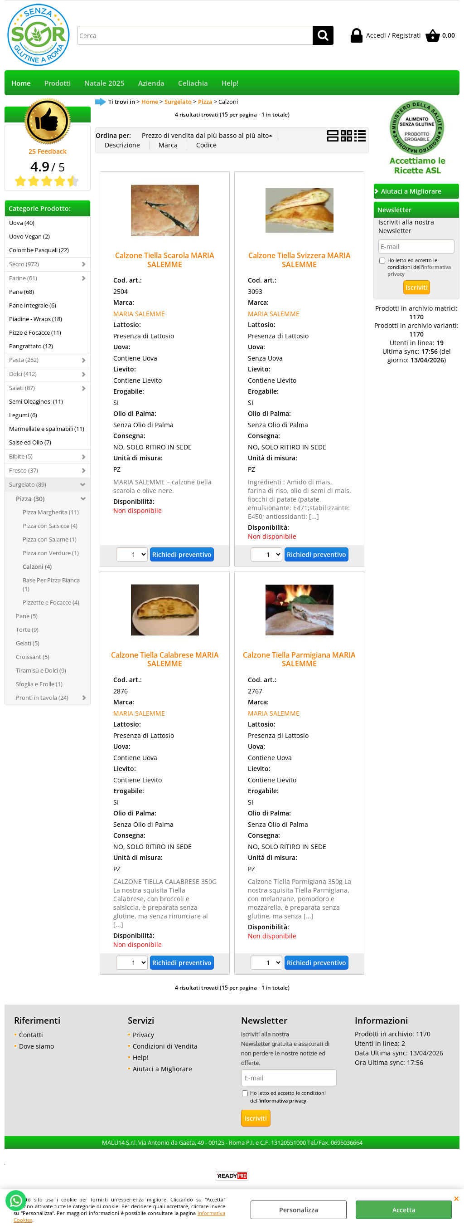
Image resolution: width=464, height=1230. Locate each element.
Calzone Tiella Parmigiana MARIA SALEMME (299, 659)
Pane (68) (21, 292)
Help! (230, 83)
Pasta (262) (24, 360)
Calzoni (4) (37, 566)
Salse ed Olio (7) (30, 442)
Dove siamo (36, 1046)
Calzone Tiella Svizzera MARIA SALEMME (299, 259)
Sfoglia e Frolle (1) (39, 684)
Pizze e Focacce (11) (35, 332)
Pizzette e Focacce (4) (51, 602)
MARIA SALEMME (139, 313)
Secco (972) (24, 264)
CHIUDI (456, 1198)
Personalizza (298, 1210)
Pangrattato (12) (31, 346)
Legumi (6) (23, 415)
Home (21, 83)
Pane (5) (27, 616)
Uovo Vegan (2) (29, 236)
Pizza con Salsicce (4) (50, 526)
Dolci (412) (23, 374)
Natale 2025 (104, 83)
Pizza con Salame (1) (50, 539)
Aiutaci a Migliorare (162, 1068)
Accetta (404, 1210)
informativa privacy (283, 1100)
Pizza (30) (30, 498)
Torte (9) (27, 629)
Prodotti (57, 83)
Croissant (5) (32, 657)
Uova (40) (21, 223)
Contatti (31, 1034)
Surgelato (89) (27, 484)
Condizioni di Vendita (165, 1046)
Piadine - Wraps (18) (35, 319)
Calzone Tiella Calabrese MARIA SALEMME (165, 659)
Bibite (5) (21, 456)
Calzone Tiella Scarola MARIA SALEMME (164, 259)
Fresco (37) (23, 470)
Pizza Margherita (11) (51, 512)
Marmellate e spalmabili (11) (46, 429)
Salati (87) (22, 388)
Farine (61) (23, 278)
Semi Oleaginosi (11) (36, 401)
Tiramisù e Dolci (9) (41, 670)
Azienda (151, 83)
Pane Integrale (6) (32, 305)
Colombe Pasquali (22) (39, 250)
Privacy (143, 1034)
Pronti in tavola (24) (42, 697)
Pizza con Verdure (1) (51, 553)
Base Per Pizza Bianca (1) (51, 584)
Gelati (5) (27, 643)
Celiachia (193, 83)
